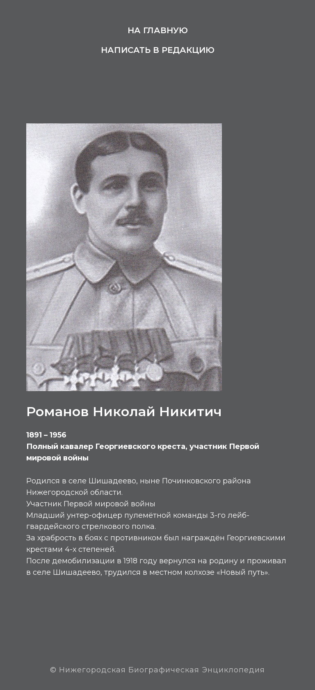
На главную (158, 30)
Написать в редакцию (158, 50)
